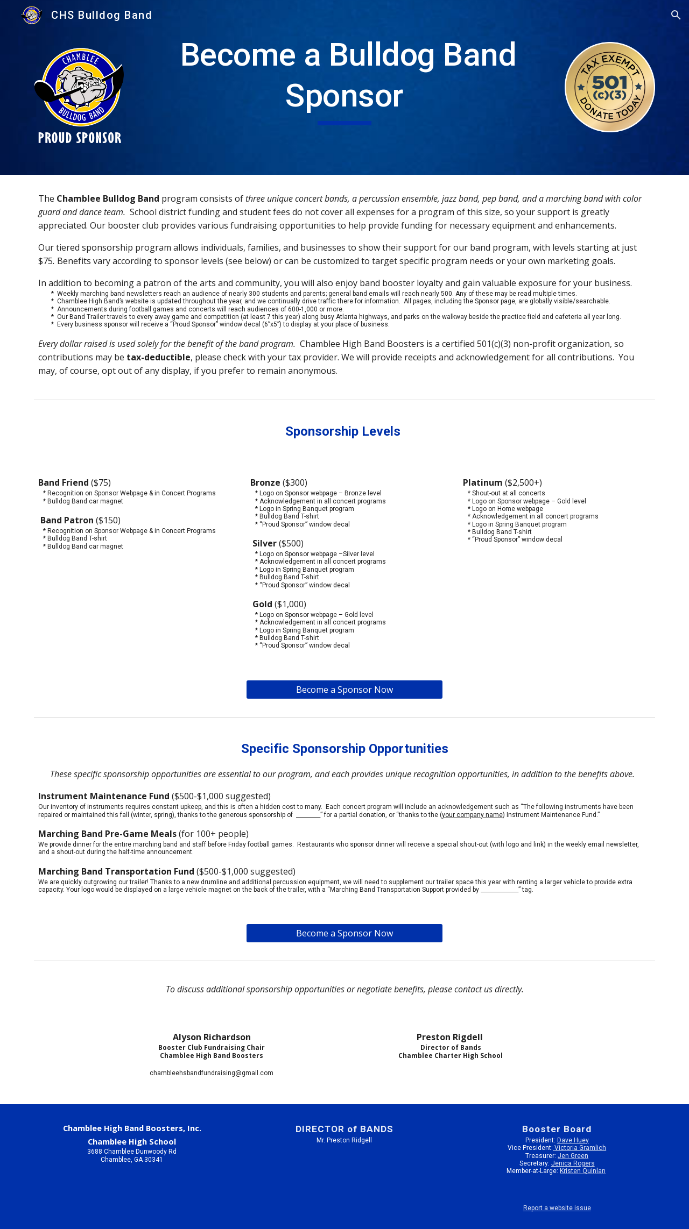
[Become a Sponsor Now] (344, 689)
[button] (676, 15)
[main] (344, 80)
